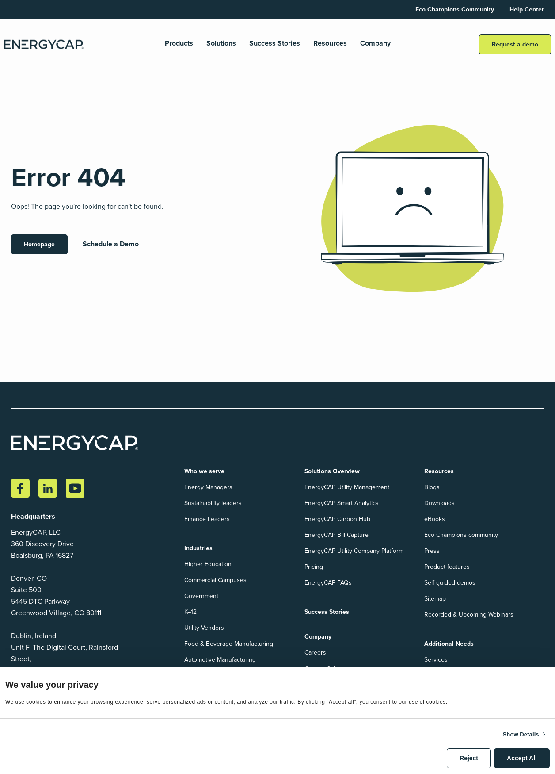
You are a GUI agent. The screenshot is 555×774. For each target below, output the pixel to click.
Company (375, 43)
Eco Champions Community (454, 9)
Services (436, 659)
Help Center (526, 9)
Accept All (522, 758)
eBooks (434, 519)
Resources (330, 43)
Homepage (39, 244)
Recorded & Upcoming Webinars (468, 614)
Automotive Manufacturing (220, 659)
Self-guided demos (449, 582)
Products (179, 43)
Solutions (221, 43)
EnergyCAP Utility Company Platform (353, 551)
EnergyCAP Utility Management (346, 487)
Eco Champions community (461, 535)
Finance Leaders (207, 519)
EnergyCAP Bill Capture (336, 535)
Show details (521, 734)
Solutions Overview (332, 471)
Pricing (313, 566)
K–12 (190, 612)
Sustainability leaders (213, 503)
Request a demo (515, 44)
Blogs (432, 487)
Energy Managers (208, 487)
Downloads (439, 503)
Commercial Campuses (215, 580)
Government (201, 596)
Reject (469, 758)
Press (432, 551)
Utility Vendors (204, 627)
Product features (447, 566)
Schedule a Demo (111, 244)
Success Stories (274, 43)
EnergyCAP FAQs (328, 582)
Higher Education (208, 564)
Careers (315, 652)
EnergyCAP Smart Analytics (341, 503)
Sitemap (435, 598)
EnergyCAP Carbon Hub (337, 519)
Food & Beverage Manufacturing (228, 643)
